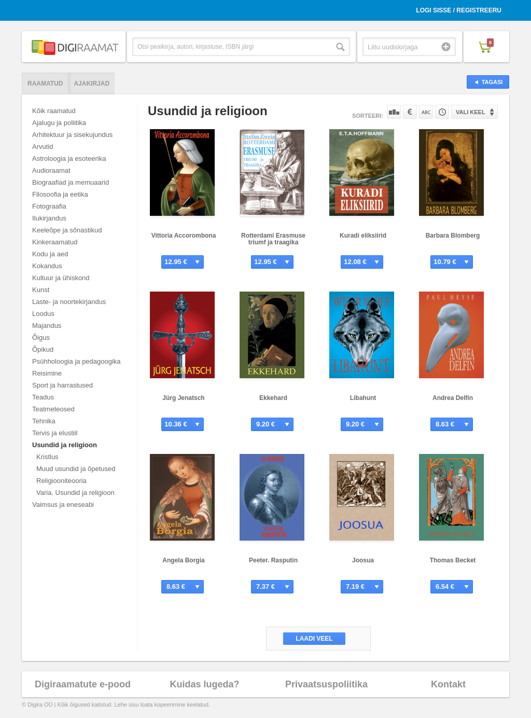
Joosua (363, 560)
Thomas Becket (453, 560)
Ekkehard (273, 398)
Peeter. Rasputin (273, 560)
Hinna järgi (410, 112)
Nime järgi (426, 112)
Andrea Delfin (452, 398)
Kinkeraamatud (54, 242)
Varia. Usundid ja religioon (75, 492)
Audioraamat (51, 170)
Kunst (40, 290)
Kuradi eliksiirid (363, 235)
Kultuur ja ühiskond (61, 278)
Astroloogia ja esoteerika (69, 158)
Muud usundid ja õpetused (76, 469)
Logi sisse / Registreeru (458, 10)
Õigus (41, 337)
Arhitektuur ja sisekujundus (72, 135)
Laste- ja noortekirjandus (69, 302)
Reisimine (47, 373)
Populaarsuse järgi (394, 112)
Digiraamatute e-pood (83, 684)
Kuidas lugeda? (204, 684)
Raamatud (45, 83)
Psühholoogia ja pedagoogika (76, 361)
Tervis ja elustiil (54, 433)
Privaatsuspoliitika (326, 684)
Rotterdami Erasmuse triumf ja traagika (273, 239)
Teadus (43, 397)
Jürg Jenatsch (183, 398)
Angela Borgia (183, 560)
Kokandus (47, 266)
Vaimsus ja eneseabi (63, 504)
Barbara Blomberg (453, 235)
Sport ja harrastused (62, 385)
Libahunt (363, 398)
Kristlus (47, 457)
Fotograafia (49, 206)
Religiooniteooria (61, 481)
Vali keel (470, 112)
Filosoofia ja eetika (60, 194)
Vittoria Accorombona (183, 235)
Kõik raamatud (54, 111)
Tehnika (43, 421)
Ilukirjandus (49, 218)
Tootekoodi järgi (442, 112)
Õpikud (42, 349)
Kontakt (448, 684)
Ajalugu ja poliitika (59, 123)
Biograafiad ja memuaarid (70, 182)
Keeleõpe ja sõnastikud (67, 230)
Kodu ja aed (50, 254)
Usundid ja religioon (64, 445)
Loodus (43, 313)
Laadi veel (314, 638)
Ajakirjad (91, 83)
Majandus (46, 325)
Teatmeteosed (53, 409)
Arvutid (42, 146)
